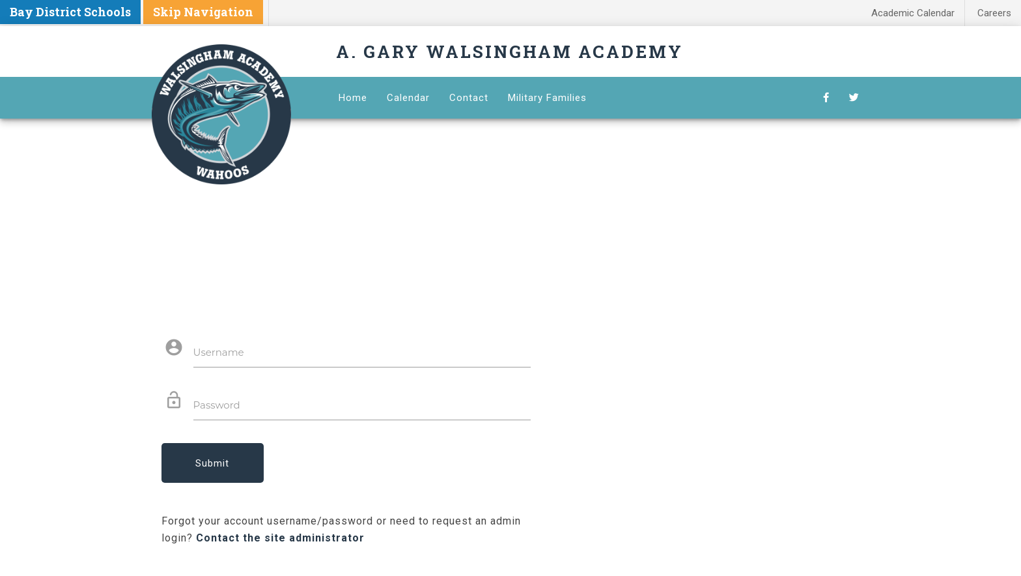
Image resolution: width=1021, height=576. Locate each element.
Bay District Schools (70, 12)
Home (353, 98)
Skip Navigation (203, 12)
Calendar (408, 98)
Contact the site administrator (280, 538)
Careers (994, 13)
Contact (468, 98)
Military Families (547, 98)
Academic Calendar (913, 13)
